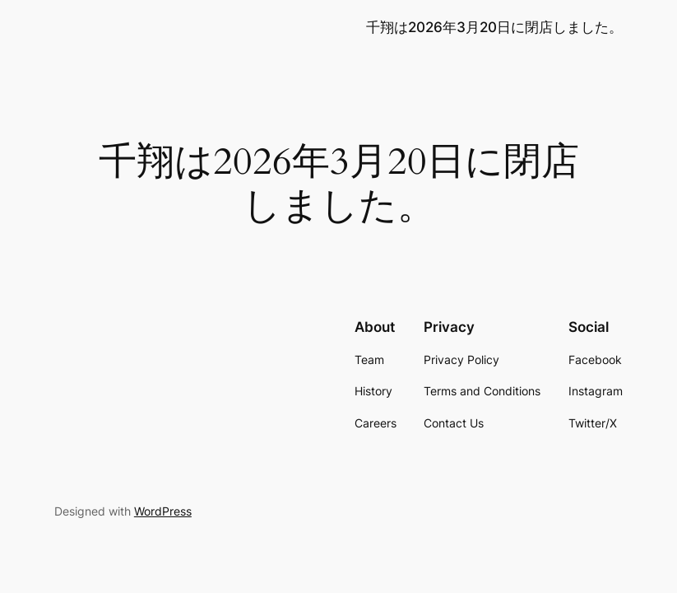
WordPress (163, 511)
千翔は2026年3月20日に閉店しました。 (494, 27)
